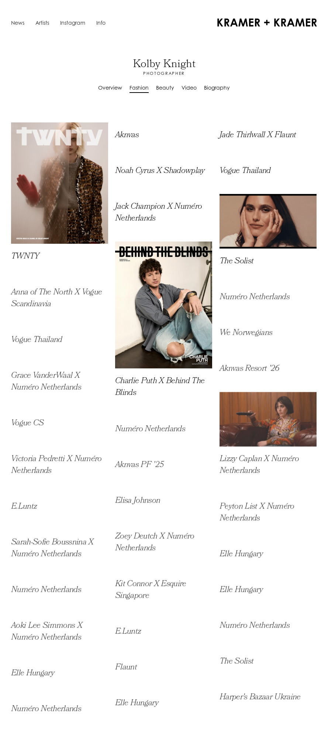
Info (101, 23)
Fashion (139, 87)
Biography (217, 87)
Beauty (165, 87)
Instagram (72, 23)
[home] (267, 22)
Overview (110, 87)
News (17, 23)
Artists (42, 23)
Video (189, 87)
